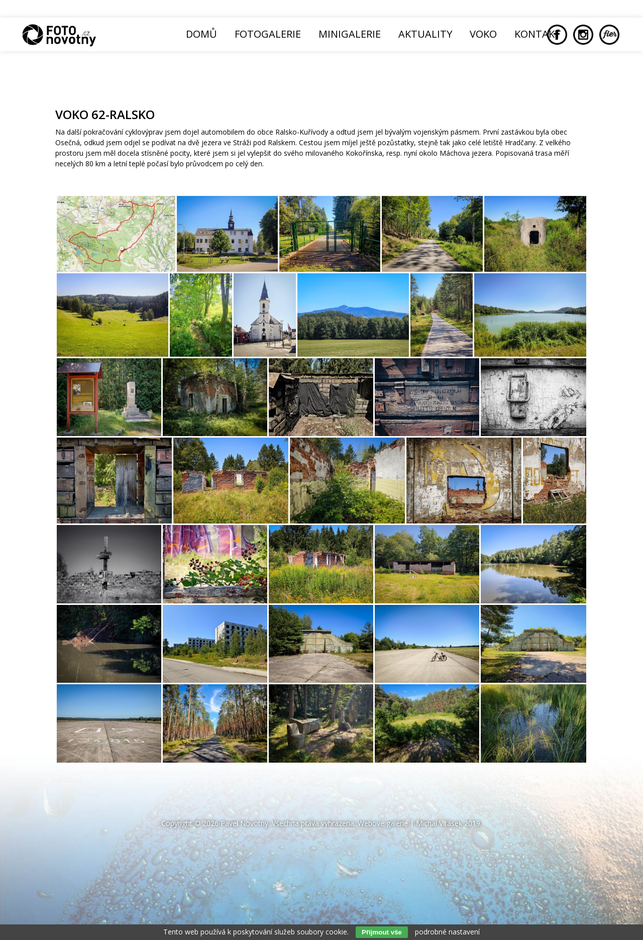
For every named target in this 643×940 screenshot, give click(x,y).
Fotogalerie (268, 34)
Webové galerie (383, 823)
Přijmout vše (382, 932)
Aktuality (425, 34)
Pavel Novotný (244, 823)
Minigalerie (349, 34)
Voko (483, 34)
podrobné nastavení (447, 931)
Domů (201, 34)
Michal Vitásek (439, 823)
